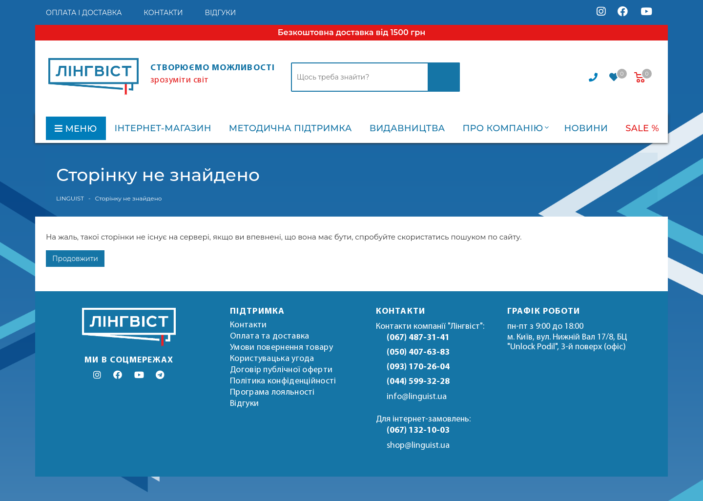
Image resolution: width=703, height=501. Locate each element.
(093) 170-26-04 (418, 367)
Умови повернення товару (281, 347)
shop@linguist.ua (418, 445)
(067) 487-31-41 (418, 337)
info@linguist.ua (417, 396)
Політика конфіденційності (283, 381)
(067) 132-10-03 (418, 430)
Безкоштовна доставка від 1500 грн (351, 32)
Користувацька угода (272, 358)
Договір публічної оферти (281, 370)
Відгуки (244, 403)
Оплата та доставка (269, 336)
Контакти (248, 325)
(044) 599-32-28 (418, 381)
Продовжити (75, 258)
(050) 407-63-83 (418, 352)
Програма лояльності (272, 392)
